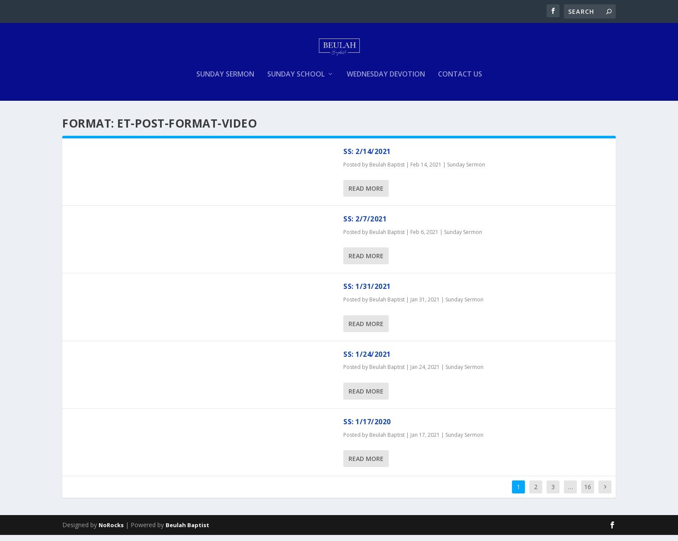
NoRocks (111, 531)
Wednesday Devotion (386, 81)
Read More (366, 194)
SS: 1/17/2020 (367, 427)
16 (587, 493)
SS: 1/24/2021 (367, 360)
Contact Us (460, 81)
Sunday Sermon (225, 81)
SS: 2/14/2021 (367, 157)
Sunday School (296, 81)
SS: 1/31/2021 (367, 292)
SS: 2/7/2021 (365, 225)
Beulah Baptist (387, 170)
